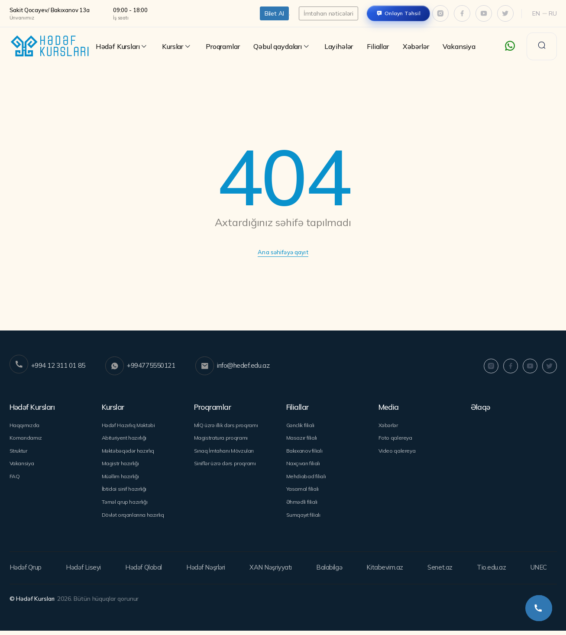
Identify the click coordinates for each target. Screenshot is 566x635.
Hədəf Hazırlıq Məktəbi (129, 425)
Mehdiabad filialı (306, 479)
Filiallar (377, 46)
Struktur (19, 452)
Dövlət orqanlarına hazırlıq (134, 518)
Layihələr (338, 46)
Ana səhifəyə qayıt (283, 252)
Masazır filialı (302, 438)
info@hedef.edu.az (249, 366)
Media (389, 407)
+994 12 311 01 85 (50, 367)
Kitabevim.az (387, 572)
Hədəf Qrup (27, 572)
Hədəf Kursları (122, 46)
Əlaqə (481, 407)
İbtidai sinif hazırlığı (125, 492)
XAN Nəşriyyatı (273, 572)
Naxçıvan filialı (303, 465)
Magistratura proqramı (222, 438)
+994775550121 (149, 366)
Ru (553, 13)
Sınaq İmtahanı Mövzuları (225, 452)
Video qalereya (397, 452)
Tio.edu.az (491, 572)
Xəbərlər (416, 46)
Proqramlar (222, 46)
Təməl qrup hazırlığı (125, 505)
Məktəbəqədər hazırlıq (129, 452)
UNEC (536, 572)
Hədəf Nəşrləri (207, 572)
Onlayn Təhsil (402, 13)
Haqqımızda (25, 425)
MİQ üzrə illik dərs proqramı (227, 425)
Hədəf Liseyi (84, 572)
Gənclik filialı (301, 425)
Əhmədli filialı (302, 505)
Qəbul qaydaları (281, 46)
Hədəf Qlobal (144, 572)
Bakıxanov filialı (305, 452)
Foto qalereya (395, 438)
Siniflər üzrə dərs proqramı (226, 465)
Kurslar (177, 46)
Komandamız (26, 438)
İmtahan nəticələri (328, 13)
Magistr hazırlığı (121, 465)
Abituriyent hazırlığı (125, 438)
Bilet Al (274, 13)
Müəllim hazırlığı (121, 479)
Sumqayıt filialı (303, 518)
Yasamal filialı (302, 492)
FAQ (15, 479)
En (536, 13)
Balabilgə (332, 572)
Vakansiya (459, 46)
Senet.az (441, 572)
